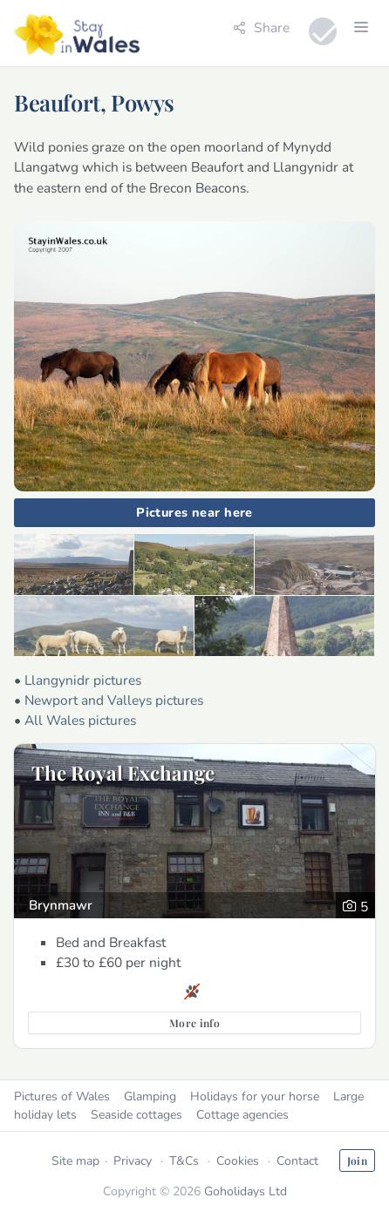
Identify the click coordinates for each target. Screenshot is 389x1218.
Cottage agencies (242, 1114)
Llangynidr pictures (82, 680)
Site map (75, 1161)
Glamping (150, 1096)
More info (194, 1023)
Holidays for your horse (254, 1096)
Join (357, 1160)
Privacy (132, 1161)
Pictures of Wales (62, 1096)
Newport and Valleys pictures (113, 700)
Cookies (237, 1161)
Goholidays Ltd (245, 1191)
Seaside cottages (136, 1114)
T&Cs (184, 1161)
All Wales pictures (80, 720)
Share (261, 27)
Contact (297, 1161)
